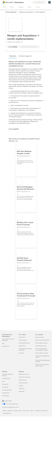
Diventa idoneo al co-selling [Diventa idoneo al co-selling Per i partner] (41, 353)
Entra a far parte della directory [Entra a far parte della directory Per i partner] (42, 340)
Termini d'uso (26, 410)
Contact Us (10, 410)
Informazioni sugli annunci (41, 410)
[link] (26, 160)
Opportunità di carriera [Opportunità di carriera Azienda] (24, 374)
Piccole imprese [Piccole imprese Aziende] (5, 395)
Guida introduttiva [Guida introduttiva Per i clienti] (23, 340)
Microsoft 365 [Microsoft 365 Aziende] (5, 387)
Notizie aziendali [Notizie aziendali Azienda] (22, 380)
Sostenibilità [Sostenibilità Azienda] (21, 391)
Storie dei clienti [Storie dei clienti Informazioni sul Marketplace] (5, 346)
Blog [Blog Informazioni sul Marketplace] (3, 343)
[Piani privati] (31, 2)
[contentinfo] (18, 12)
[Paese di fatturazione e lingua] (39, 2)
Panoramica (12, 56)
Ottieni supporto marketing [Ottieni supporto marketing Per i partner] (41, 343)
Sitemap (4, 410)
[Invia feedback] (24, 2)
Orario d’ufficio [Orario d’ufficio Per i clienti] (22, 337)
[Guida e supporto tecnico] (26, 2)
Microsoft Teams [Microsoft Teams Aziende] (5, 393)
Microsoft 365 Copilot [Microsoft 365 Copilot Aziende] (7, 390)
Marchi (32, 410)
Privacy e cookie (18, 410)
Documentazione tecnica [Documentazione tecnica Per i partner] (40, 345)
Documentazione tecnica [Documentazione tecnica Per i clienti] (24, 343)
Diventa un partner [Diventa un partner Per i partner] (39, 337)
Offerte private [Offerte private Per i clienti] (22, 345)
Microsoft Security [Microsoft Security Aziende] (6, 378)
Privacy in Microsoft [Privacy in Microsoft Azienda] (23, 382)
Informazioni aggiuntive (25, 56)
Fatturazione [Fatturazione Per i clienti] (21, 353)
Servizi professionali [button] (11, 12)
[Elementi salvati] (29, 2)
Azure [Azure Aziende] (3, 381)
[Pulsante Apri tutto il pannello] (3, 7)
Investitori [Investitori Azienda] (21, 385)
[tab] (13, 56)
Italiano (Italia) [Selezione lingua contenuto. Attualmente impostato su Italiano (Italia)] (8, 401)
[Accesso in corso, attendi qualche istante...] (49, 2)
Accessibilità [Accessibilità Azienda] (21, 388)
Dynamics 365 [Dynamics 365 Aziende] (5, 384)
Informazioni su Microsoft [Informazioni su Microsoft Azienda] (24, 377)
